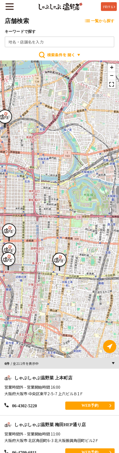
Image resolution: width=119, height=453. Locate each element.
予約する (108, 7)
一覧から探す (99, 21)
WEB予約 (96, 405)
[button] (59, 261)
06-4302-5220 (20, 405)
